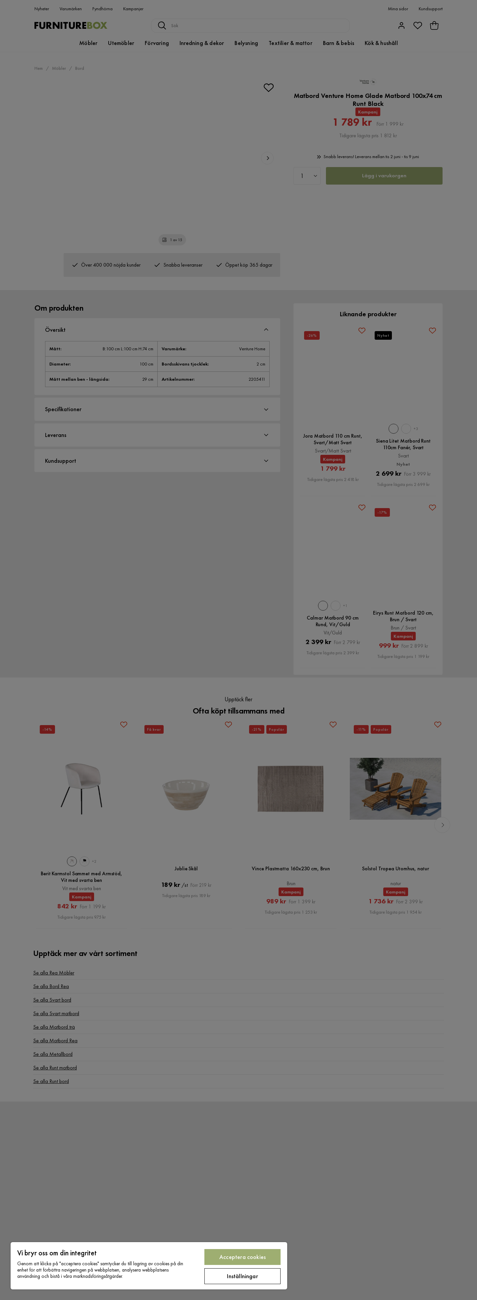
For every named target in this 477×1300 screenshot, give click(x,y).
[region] (149, 1265)
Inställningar (242, 1276)
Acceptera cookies (242, 1257)
